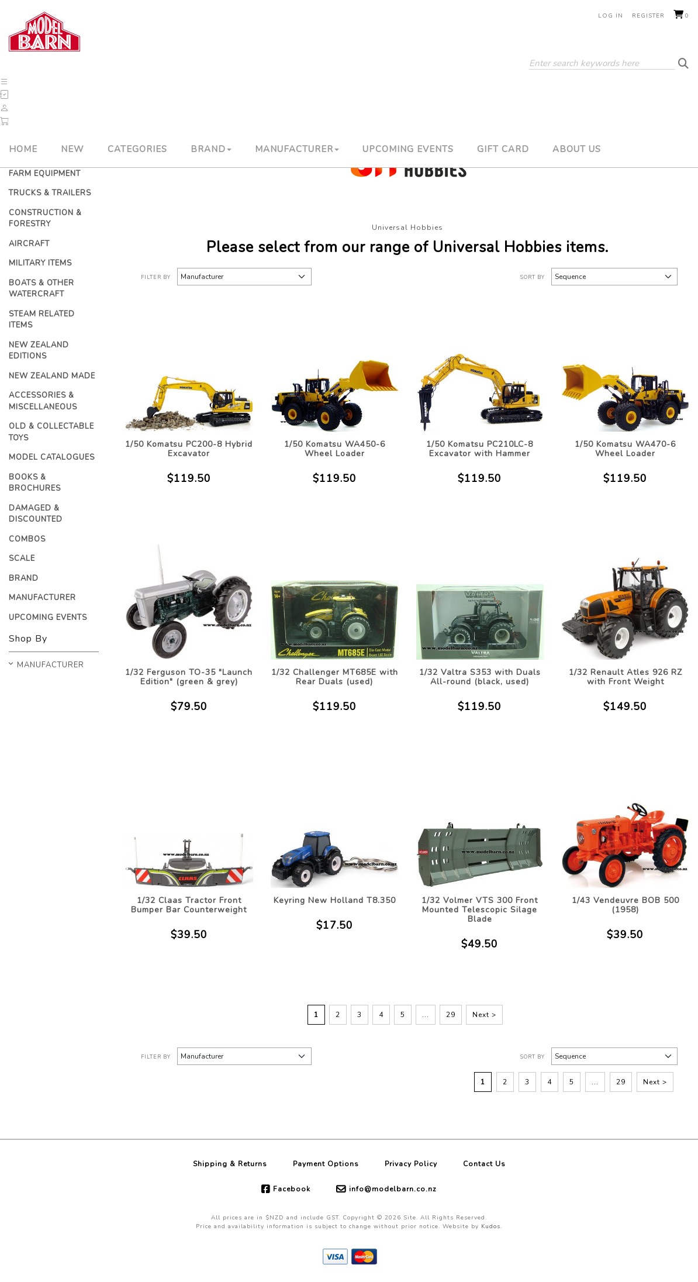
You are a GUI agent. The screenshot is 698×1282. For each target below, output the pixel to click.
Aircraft (29, 244)
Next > (484, 1014)
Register (648, 16)
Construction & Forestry (45, 219)
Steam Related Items (42, 320)
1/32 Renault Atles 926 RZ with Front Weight (625, 677)
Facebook (291, 1189)
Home (23, 149)
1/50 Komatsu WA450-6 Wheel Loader (334, 449)
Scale (22, 558)
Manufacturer (297, 149)
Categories (137, 149)
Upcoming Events (408, 149)
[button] (4, 82)
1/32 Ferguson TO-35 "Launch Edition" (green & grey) (189, 677)
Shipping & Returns (230, 1164)
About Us (576, 149)
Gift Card (503, 149)
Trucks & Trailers (50, 193)
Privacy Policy (411, 1164)
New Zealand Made (52, 376)
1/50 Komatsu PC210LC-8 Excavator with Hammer (479, 449)
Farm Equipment (45, 173)
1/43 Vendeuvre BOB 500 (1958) (625, 905)
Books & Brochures (35, 483)
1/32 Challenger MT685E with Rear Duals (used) (334, 677)
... (425, 1014)
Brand (211, 149)
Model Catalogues (52, 457)
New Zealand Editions (39, 351)
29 (450, 1014)
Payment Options (326, 1164)
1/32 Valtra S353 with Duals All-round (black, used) (480, 677)
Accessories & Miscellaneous (43, 401)
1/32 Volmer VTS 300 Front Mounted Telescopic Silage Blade (479, 910)
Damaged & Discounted (36, 514)
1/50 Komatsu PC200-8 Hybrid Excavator (189, 449)
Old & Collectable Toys (51, 432)
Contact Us (484, 1164)
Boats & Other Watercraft (41, 289)
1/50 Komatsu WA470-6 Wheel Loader (625, 449)
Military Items (40, 263)
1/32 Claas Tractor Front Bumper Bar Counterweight (189, 905)
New (72, 149)
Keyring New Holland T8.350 (335, 900)
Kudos (490, 1226)
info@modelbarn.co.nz (393, 1189)
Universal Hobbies (407, 227)
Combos (27, 539)
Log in (610, 16)
